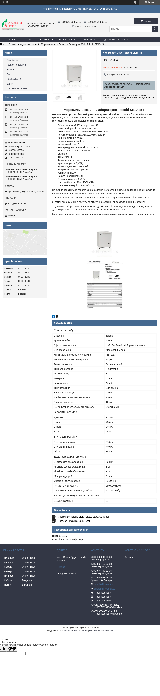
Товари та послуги (37, 39)
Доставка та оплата (116, 39)
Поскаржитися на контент (76, 631)
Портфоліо (12, 60)
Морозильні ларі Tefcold (53, 44)
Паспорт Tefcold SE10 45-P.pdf (74, 521)
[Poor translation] (12, 649)
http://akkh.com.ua (16, 142)
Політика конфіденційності (101, 631)
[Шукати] (155, 29)
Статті (10, 74)
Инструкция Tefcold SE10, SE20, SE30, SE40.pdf (83, 516)
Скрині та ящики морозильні (24, 44)
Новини (11, 69)
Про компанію (66, 39)
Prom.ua (95, 628)
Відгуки (10, 83)
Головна (12, 39)
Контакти (89, 39)
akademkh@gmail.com (19, 146)
